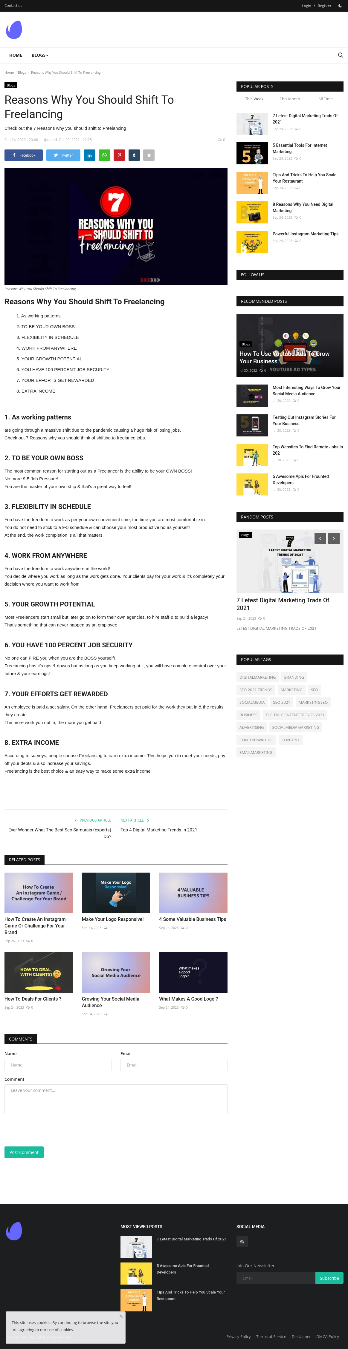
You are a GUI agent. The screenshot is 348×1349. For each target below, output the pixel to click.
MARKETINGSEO (313, 702)
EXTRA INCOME (38, 390)
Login (306, 5)
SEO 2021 (281, 702)
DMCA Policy (327, 1336)
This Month (290, 98)
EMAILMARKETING (256, 752)
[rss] (242, 1241)
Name (10, 1053)
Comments (21, 1039)
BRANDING (294, 677)
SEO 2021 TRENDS (255, 689)
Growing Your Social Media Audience (110, 1002)
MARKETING (292, 689)
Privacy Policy (238, 1336)
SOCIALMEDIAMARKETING (295, 727)
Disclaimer (301, 1336)
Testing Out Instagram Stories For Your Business (304, 420)
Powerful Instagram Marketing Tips (305, 233)
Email (126, 1053)
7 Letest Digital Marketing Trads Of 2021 (305, 118)
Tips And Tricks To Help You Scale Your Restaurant (304, 177)
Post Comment (24, 1152)
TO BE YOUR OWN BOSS (48, 326)
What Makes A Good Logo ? (188, 999)
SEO (314, 689)
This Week (254, 98)
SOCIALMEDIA (252, 702)
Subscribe (329, 1278)
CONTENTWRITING (256, 740)
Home (15, 55)
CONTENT (290, 740)
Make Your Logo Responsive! (113, 919)
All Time (325, 98)
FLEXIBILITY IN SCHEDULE (50, 337)
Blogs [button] (40, 55)
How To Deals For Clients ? (32, 999)
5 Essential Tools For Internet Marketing (300, 148)
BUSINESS (248, 714)
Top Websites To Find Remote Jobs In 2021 (308, 450)
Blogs (22, 72)
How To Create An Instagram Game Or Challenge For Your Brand (35, 925)
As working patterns (41, 315)
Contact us (13, 5)
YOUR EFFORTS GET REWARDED (57, 380)
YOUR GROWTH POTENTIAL (51, 358)
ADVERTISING (251, 727)
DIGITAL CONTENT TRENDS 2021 (295, 714)
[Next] (335, 538)
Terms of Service (271, 1336)
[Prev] (319, 538)
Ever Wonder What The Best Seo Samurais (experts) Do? (59, 833)
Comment (14, 1079)
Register (324, 5)
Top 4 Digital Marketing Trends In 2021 (158, 830)
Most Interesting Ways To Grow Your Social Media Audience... (307, 390)
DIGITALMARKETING (257, 677)
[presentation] (49, 1130)
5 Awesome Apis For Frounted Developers (301, 479)
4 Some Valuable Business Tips (192, 919)
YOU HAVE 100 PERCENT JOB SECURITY (65, 369)
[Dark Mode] (340, 5)
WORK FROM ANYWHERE (49, 348)
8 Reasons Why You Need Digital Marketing (303, 207)
